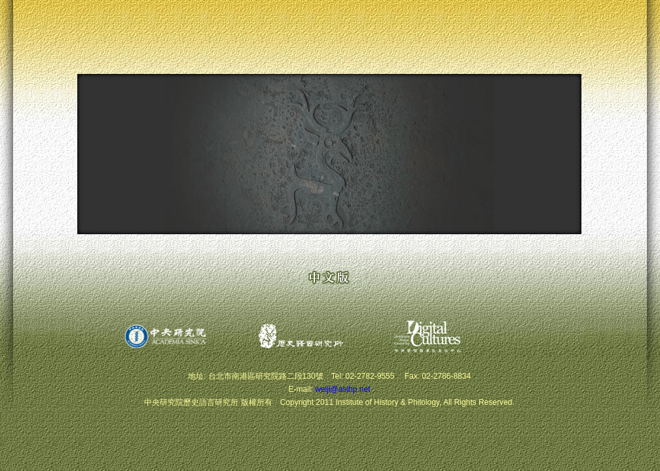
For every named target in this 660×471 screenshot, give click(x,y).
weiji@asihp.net (342, 389)
